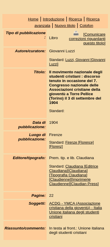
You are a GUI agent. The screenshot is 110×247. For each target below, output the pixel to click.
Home (33, 19)
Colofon (86, 25)
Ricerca (75, 19)
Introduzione (53, 19)
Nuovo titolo (65, 25)
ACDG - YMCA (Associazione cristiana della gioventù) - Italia (75, 205)
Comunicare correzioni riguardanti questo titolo (87, 38)
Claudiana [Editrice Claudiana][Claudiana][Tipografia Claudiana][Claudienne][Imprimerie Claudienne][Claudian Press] (74, 175)
